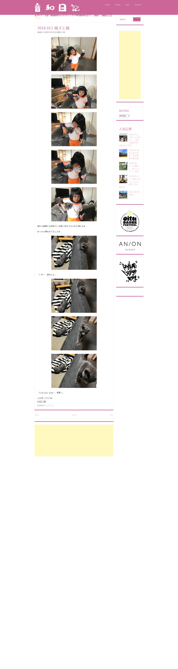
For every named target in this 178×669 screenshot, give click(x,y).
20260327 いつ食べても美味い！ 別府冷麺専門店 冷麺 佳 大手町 (129, 140)
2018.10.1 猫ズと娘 (53, 28)
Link (127, 5)
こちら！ (38, 18)
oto (52, 405)
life (49, 405)
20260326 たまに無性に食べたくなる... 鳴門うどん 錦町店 (129, 181)
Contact (138, 5)
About (117, 5)
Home (107, 5)
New (37, 415)
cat (46, 405)
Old (111, 415)
